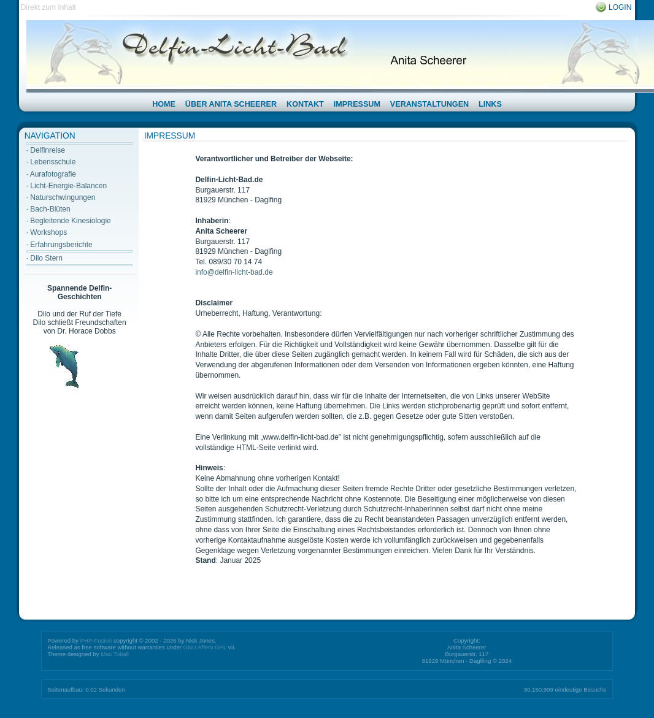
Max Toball (115, 654)
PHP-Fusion (96, 640)
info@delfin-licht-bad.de (233, 272)
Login (620, 7)
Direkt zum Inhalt (48, 7)
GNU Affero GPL (204, 647)
